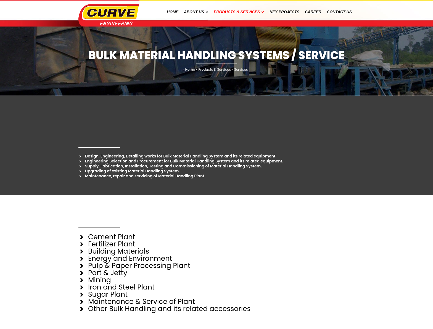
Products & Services (214, 69)
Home (190, 69)
